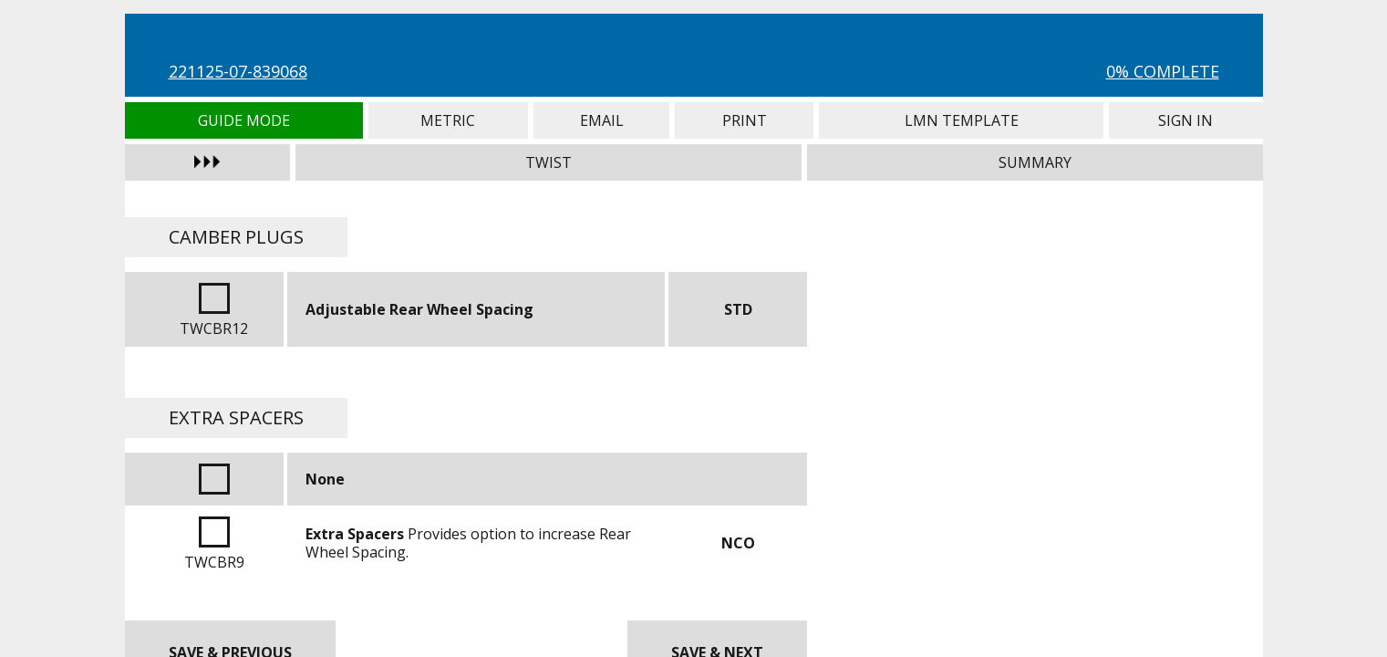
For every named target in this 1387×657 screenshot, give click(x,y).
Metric (448, 120)
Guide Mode (244, 120)
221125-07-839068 (238, 71)
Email (601, 120)
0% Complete (1162, 71)
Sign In (1185, 120)
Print (744, 120)
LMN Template (961, 120)
